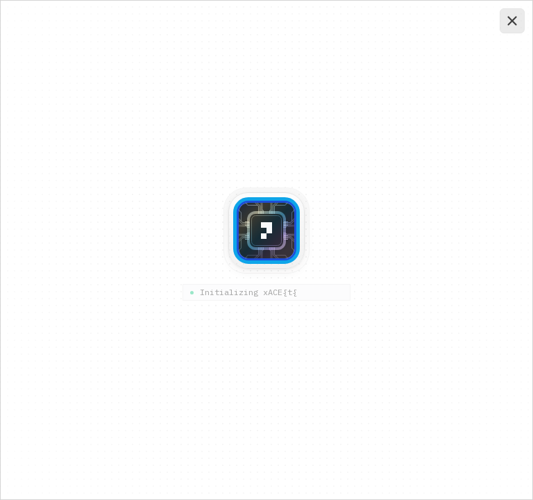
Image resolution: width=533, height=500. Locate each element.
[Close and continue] (512, 20)
